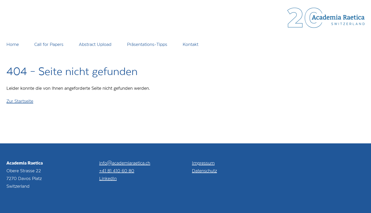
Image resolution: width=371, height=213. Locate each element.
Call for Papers (48, 44)
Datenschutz (204, 170)
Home (12, 44)
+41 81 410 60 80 (116, 170)
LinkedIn (108, 178)
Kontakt (190, 44)
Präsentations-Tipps (147, 44)
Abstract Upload (95, 44)
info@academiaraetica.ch (124, 162)
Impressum (203, 162)
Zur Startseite (19, 100)
